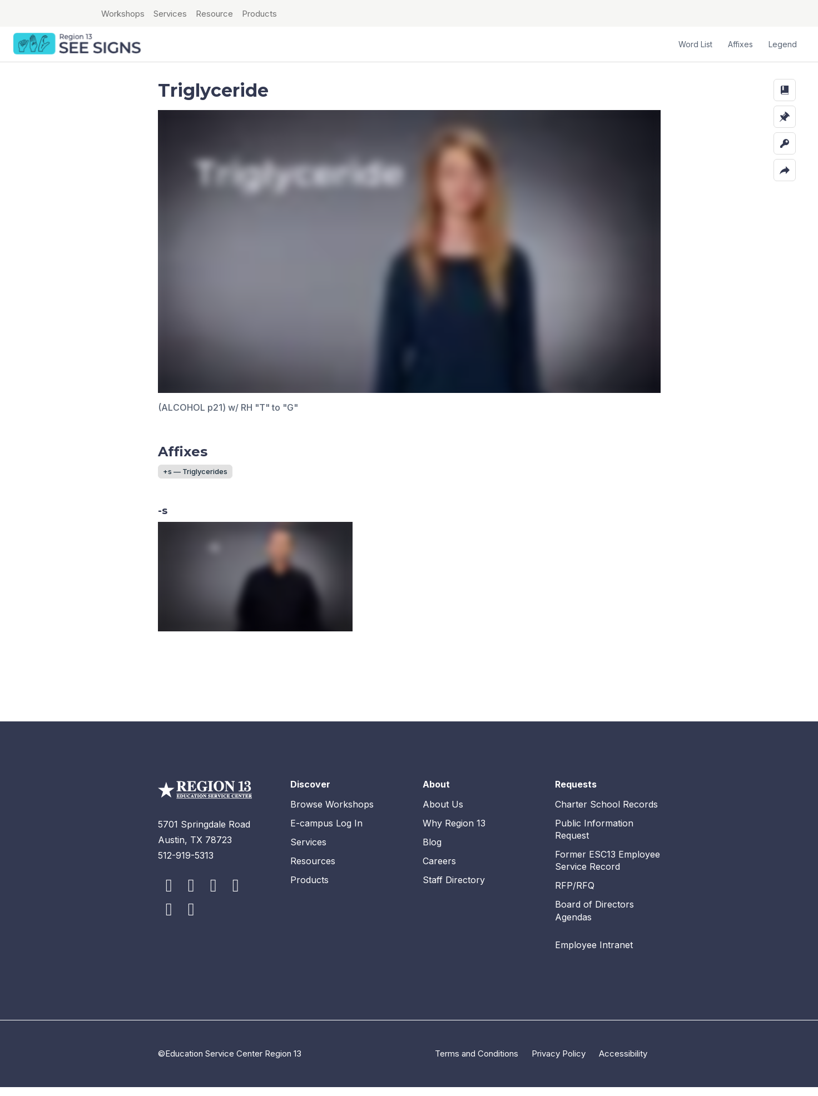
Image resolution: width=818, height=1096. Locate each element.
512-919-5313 (186, 864)
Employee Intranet (594, 953)
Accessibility (623, 1062)
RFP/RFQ (574, 894)
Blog (432, 850)
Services (170, 13)
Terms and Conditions (476, 1062)
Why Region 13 (454, 832)
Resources (312, 869)
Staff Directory (454, 888)
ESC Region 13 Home (50, 13)
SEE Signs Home (78, 44)
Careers (439, 869)
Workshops (123, 13)
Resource (214, 13)
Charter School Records (606, 813)
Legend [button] (783, 44)
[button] (785, 90)
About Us (443, 813)
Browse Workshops (332, 813)
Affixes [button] (740, 44)
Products (259, 13)
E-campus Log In (326, 832)
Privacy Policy (559, 1062)
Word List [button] (695, 44)
